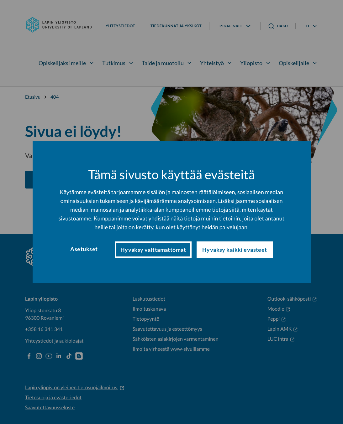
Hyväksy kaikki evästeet (234, 249)
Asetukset (84, 249)
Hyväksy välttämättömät (153, 249)
